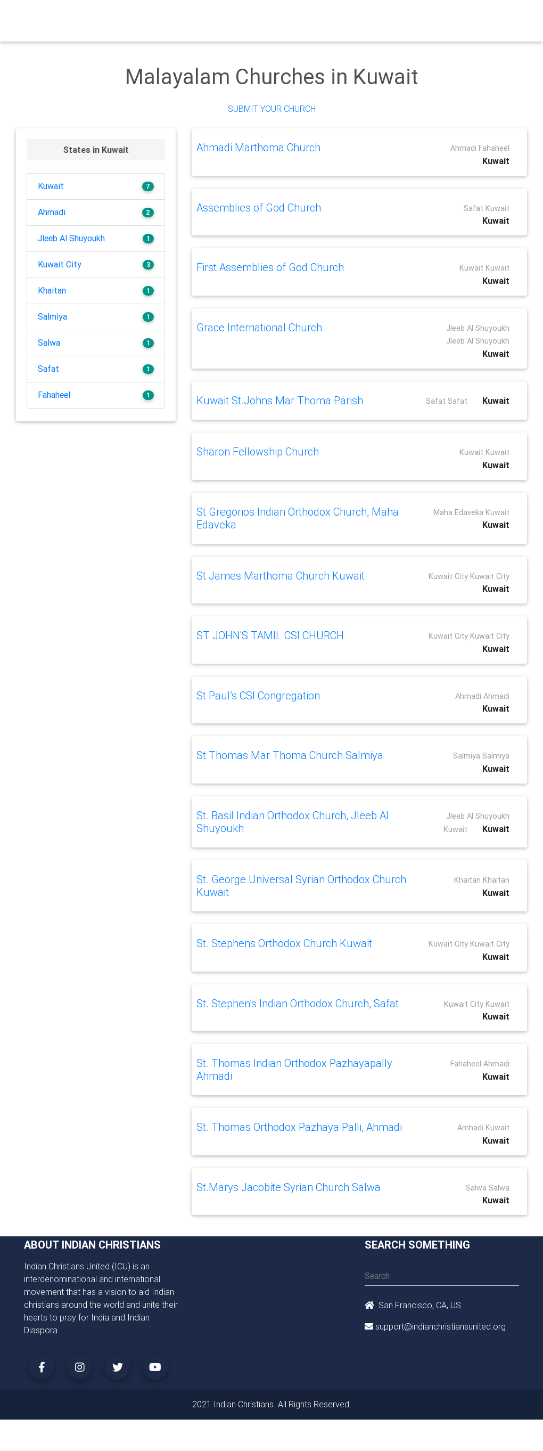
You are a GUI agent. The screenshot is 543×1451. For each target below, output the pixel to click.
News (339, 17)
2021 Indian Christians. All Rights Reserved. (271, 1404)
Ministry (202, 17)
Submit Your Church (272, 108)
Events (307, 17)
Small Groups (238, 23)
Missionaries (381, 17)
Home (127, 16)
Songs (425, 17)
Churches (162, 17)
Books (274, 17)
